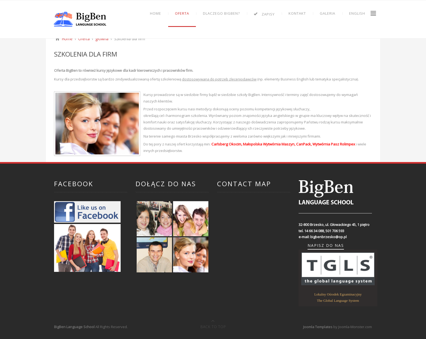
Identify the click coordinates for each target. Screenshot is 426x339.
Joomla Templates (318, 326)
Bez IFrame (253, 236)
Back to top (213, 327)
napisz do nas (326, 245)
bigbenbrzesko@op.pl (328, 236)
